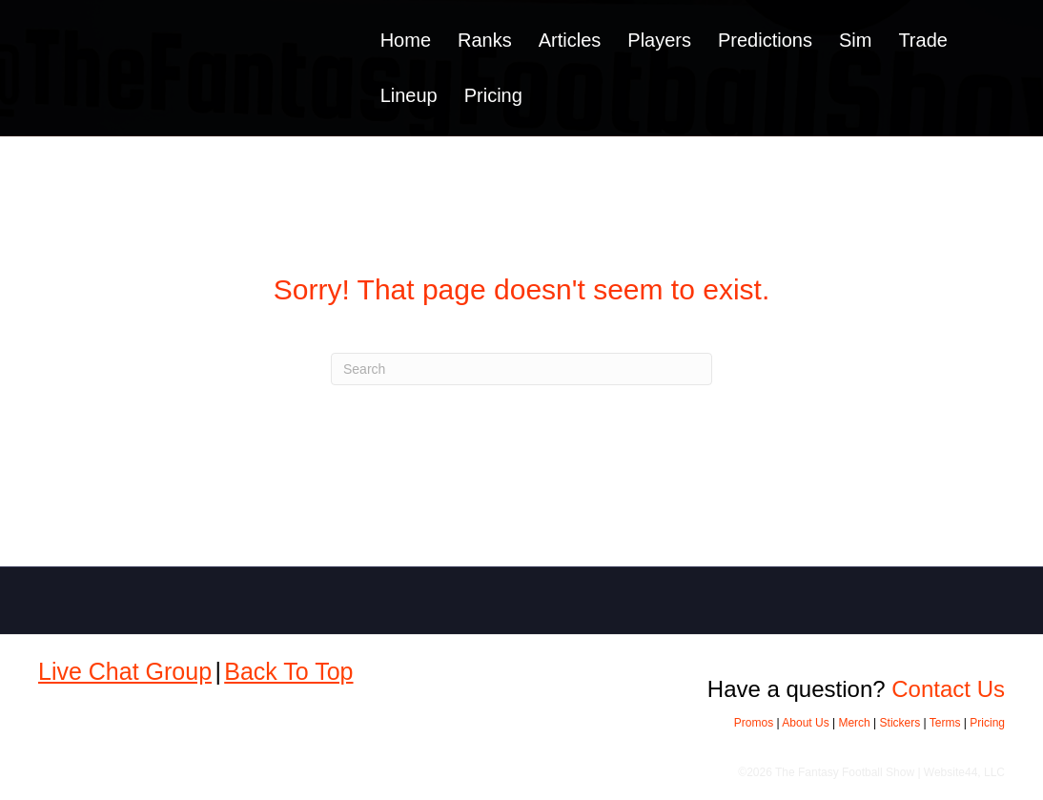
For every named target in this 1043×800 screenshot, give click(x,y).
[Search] (521, 369)
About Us (805, 722)
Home (405, 40)
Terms (945, 722)
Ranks (485, 40)
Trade (923, 40)
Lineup (409, 95)
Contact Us (948, 689)
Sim (855, 40)
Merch (853, 722)
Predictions (765, 40)
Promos (753, 722)
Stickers (900, 722)
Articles (570, 40)
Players (659, 40)
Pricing (493, 95)
